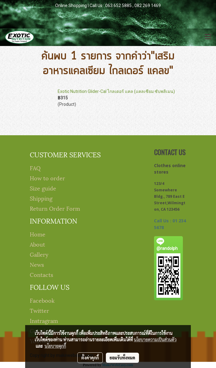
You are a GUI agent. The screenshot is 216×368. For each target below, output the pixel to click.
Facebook (42, 300)
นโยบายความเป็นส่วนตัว (155, 339)
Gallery (39, 254)
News (37, 264)
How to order (47, 178)
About (37, 244)
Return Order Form (55, 208)
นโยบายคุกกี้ (55, 346)
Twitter (39, 310)
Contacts (41, 274)
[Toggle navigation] (208, 37)
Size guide (43, 188)
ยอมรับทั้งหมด (122, 357)
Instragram (44, 320)
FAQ (35, 167)
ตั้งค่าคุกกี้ (90, 357)
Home (37, 234)
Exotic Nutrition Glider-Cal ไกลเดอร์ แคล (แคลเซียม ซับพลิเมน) (116, 91)
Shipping (41, 198)
